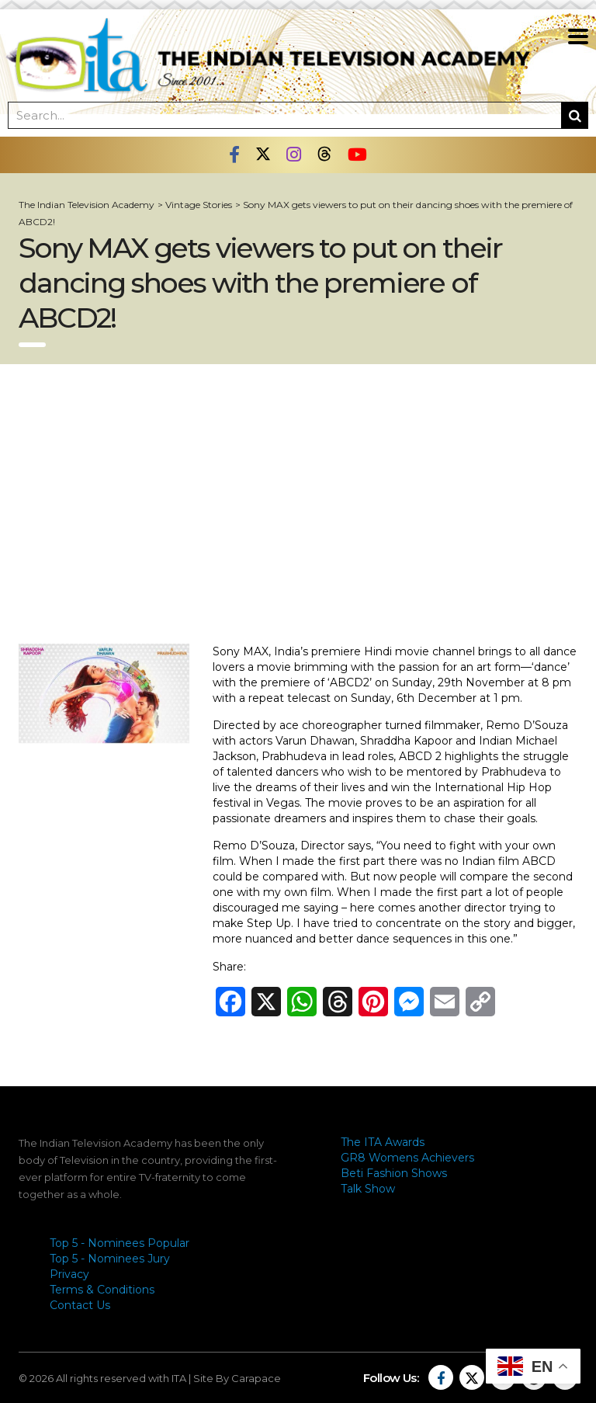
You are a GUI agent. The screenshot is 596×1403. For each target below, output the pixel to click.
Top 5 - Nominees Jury (110, 1259)
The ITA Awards (382, 1142)
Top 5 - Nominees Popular (119, 1243)
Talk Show (368, 1189)
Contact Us (80, 1305)
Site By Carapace (237, 1378)
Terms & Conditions (102, 1290)
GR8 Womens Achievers (407, 1158)
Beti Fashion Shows (394, 1173)
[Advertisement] (298, 504)
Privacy (69, 1274)
